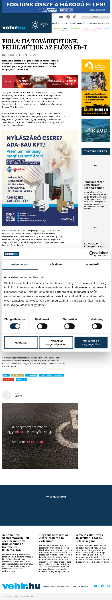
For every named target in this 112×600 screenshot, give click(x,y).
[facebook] (68, 17)
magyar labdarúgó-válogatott (51, 375)
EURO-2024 (8, 379)
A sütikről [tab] (92, 264)
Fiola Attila (21, 379)
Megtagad (21, 342)
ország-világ (17, 375)
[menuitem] (56, 23)
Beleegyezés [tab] (19, 264)
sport (6, 375)
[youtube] (61, 17)
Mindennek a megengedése (91, 342)
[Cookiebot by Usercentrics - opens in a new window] (92, 253)
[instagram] (74, 17)
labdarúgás (31, 375)
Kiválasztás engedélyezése (56, 342)
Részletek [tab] (56, 264)
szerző (17, 393)
